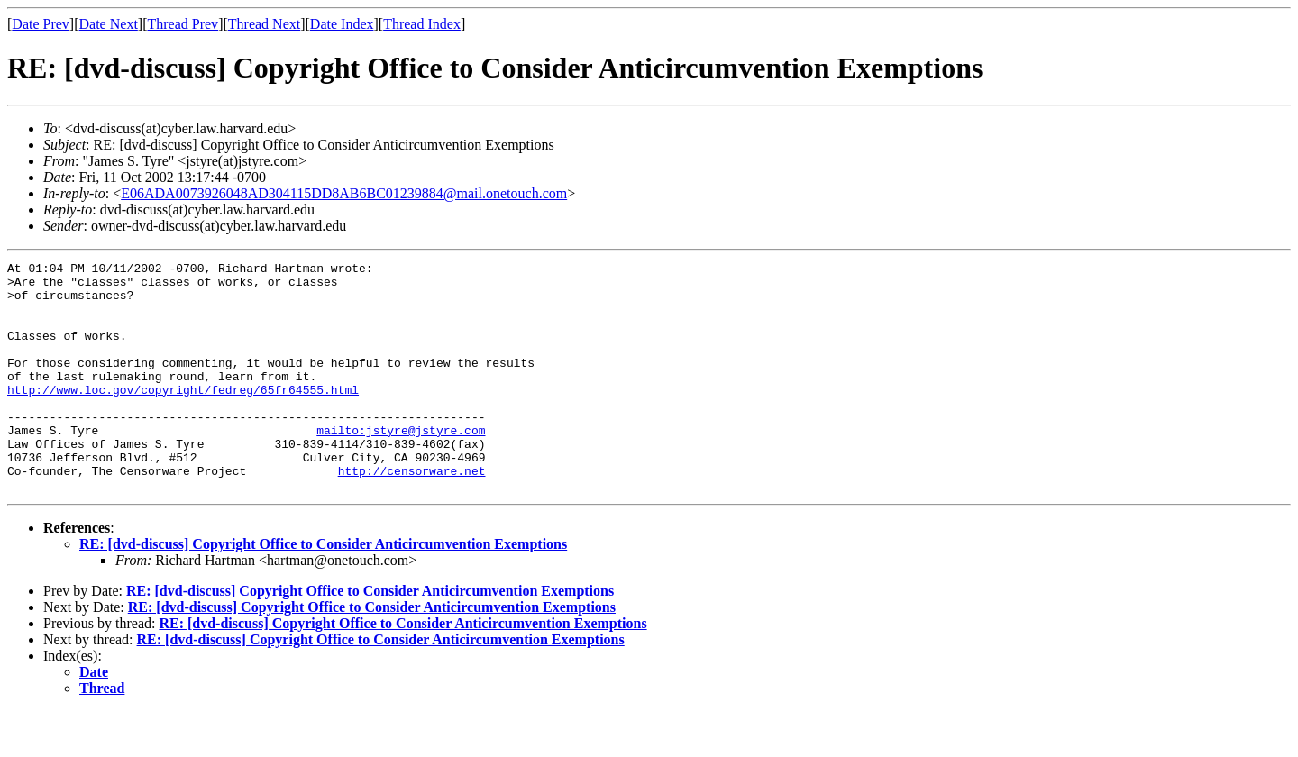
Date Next (108, 24)
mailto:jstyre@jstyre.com (400, 465)
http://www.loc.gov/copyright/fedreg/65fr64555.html (183, 416)
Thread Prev (182, 24)
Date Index (342, 24)
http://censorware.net (412, 514)
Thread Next (264, 24)
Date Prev (40, 24)
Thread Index (422, 24)
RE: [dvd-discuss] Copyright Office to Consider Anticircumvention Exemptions (323, 589)
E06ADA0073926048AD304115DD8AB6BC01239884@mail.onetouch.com (344, 193)
